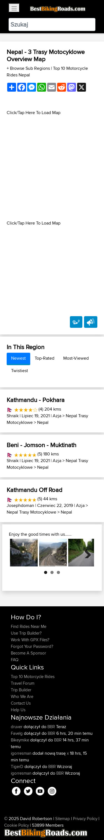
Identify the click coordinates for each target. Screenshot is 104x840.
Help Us (18, 710)
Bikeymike (20, 740)
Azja (57, 416)
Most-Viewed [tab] (76, 358)
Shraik (13, 416)
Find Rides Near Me (28, 626)
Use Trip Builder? (26, 633)
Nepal (43, 422)
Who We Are (22, 696)
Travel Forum (22, 683)
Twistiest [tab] (19, 370)
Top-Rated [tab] (44, 358)
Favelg (17, 733)
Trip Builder (21, 690)
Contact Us (21, 703)
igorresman (21, 753)
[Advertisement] (52, 168)
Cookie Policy (16, 825)
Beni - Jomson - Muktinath (41, 444)
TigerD (17, 766)
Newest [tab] (18, 358)
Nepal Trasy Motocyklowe (31, 512)
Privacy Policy (85, 818)
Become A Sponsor (28, 653)
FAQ (14, 660)
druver (17, 727)
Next (85, 552)
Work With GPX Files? (30, 640)
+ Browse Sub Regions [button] (29, 68)
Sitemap (62, 818)
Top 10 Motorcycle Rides (33, 676)
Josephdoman (20, 505)
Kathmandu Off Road (34, 489)
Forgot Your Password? (32, 646)
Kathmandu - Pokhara (36, 399)
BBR (51, 727)
